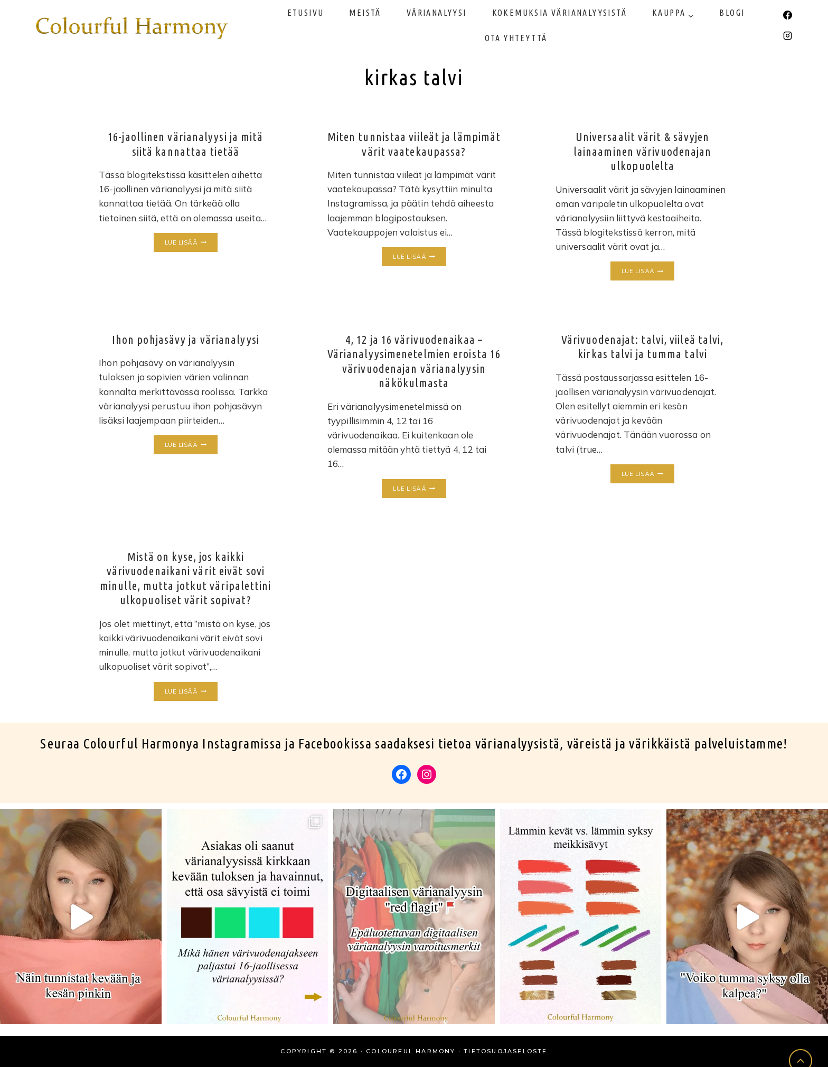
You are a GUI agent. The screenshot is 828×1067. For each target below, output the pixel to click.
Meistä (365, 12)
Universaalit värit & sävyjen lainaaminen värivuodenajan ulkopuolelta (642, 151)
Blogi (732, 12)
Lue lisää (191, 242)
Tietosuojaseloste (505, 1051)
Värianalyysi (437, 12)
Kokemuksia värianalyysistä (559, 12)
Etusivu (305, 12)
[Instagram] (787, 36)
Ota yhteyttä (516, 38)
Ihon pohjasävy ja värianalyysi (185, 339)
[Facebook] (787, 15)
